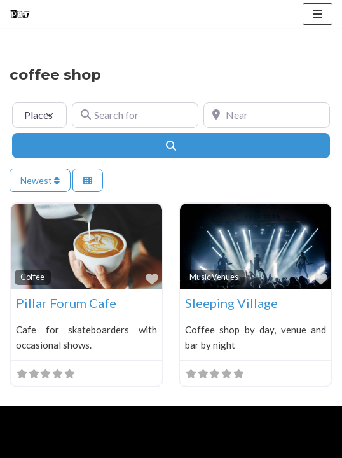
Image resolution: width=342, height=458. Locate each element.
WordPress (115, 419)
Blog (109, 445)
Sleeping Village (231, 302)
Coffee (32, 277)
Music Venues (213, 277)
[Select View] (87, 180)
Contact (154, 445)
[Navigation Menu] (317, 14)
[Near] (266, 115)
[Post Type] (39, 115)
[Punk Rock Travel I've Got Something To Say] (20, 14)
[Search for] (135, 115)
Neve (21, 419)
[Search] (171, 145)
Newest (40, 180)
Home (24, 445)
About (68, 445)
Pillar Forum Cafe (66, 302)
